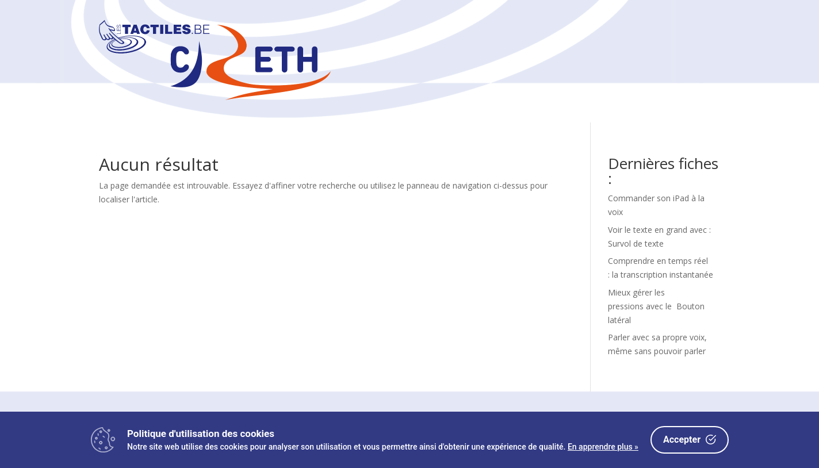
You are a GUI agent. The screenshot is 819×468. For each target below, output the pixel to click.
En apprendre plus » (603, 446)
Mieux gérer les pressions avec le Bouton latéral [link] (656, 306)
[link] (215, 96)
